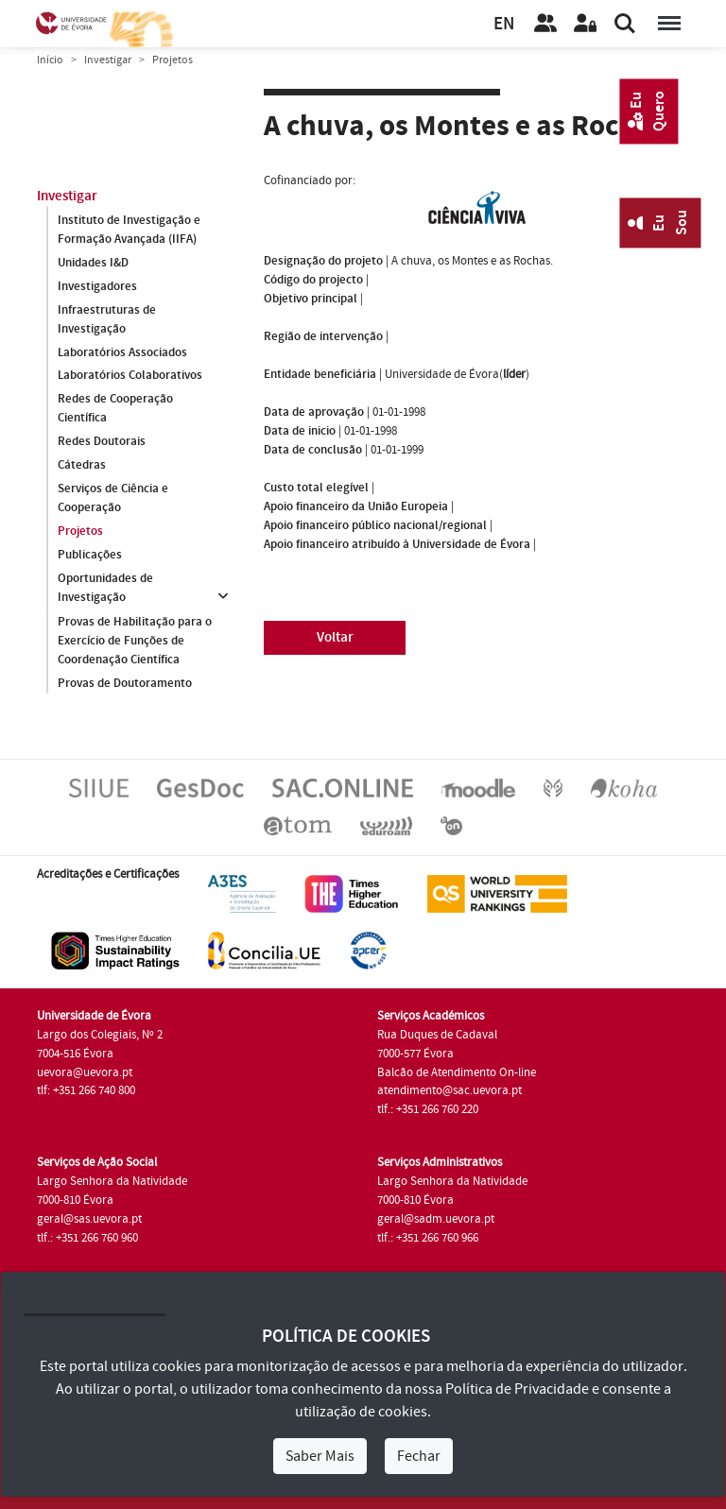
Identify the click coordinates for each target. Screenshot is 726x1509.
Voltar (335, 637)
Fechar (419, 1456)
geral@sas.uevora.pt (89, 1218)
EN (503, 24)
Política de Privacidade (517, 1389)
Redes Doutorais (102, 441)
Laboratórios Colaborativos (130, 375)
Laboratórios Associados (122, 351)
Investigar (107, 60)
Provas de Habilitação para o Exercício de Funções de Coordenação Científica (135, 639)
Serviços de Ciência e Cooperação (113, 498)
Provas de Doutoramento (125, 682)
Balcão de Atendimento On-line (456, 1072)
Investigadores (97, 285)
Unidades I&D (93, 261)
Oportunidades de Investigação (105, 588)
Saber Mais (319, 1456)
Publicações (90, 554)
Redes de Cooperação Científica (115, 408)
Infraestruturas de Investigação (107, 318)
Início (50, 60)
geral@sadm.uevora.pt (435, 1218)
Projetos (80, 531)
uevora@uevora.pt (84, 1072)
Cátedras (82, 464)
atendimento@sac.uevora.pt (449, 1090)
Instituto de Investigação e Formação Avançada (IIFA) (129, 229)
